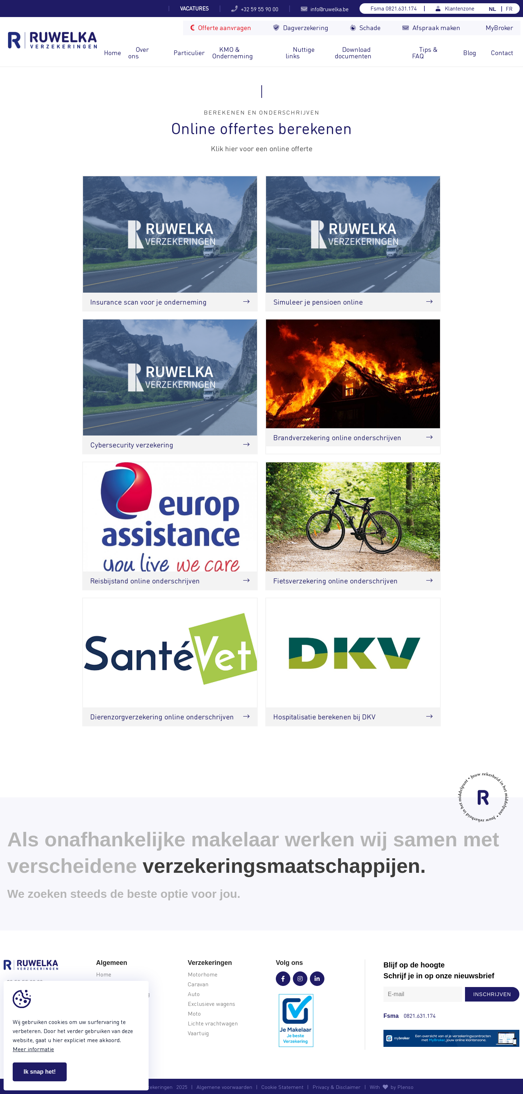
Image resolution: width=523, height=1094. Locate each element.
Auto (194, 994)
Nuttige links (300, 52)
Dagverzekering (300, 27)
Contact (502, 52)
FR (509, 9)
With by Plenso (392, 1087)
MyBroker (499, 27)
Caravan (198, 984)
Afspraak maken (431, 27)
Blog (469, 52)
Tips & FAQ (425, 52)
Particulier (189, 52)
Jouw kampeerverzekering (126, 8)
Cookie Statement (282, 1087)
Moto (194, 1014)
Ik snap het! (40, 1072)
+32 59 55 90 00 (254, 8)
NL (492, 9)
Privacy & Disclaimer (336, 1087)
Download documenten (353, 52)
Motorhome (202, 974)
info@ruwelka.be (325, 8)
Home (112, 52)
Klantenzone (455, 8)
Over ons (138, 52)
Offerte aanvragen (220, 27)
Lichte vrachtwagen (213, 1023)
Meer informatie (33, 1049)
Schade (365, 27)
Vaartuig (198, 1033)
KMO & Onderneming (232, 52)
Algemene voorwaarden (224, 1087)
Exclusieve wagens (211, 1004)
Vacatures (194, 8)
